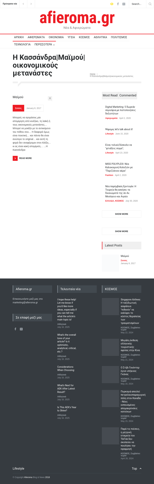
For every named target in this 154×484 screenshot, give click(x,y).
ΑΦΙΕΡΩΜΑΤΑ (36, 37)
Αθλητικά (61, 324)
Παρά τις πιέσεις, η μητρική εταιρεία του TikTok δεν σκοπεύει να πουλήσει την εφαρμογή (130, 438)
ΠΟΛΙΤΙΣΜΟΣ (119, 37)
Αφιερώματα (111, 118)
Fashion (109, 175)
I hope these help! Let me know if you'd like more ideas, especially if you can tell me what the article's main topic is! (67, 309)
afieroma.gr (77, 17)
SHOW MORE (121, 214)
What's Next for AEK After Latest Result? (66, 388)
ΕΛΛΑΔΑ (109, 201)
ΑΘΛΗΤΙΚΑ (100, 37)
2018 (47, 477)
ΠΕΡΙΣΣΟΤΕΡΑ (43, 44)
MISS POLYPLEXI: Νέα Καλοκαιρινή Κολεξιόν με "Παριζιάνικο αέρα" (119, 167)
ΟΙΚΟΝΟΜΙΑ (56, 37)
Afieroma (28, 477)
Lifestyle (109, 134)
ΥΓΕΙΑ (71, 37)
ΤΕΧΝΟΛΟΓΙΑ (22, 44)
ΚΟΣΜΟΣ (84, 37)
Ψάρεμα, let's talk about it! (119, 129)
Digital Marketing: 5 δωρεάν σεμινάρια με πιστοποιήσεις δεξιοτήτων (120, 110)
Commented (127, 95)
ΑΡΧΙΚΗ (19, 37)
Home (92, 74)
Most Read (110, 95)
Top (134, 468)
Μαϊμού (18, 97)
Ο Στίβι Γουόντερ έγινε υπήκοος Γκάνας (130, 371)
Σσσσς (18, 108)
